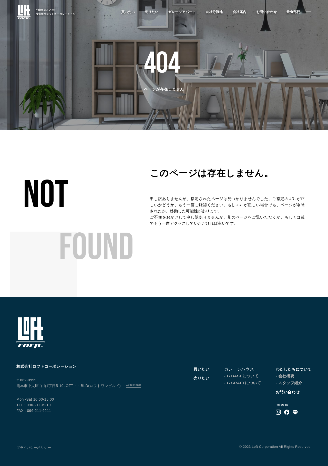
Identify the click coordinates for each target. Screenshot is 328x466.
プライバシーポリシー (33, 448)
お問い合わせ (265, 12)
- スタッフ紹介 (289, 383)
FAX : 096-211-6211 (33, 411)
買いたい (127, 12)
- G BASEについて (241, 376)
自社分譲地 (213, 12)
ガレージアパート (181, 12)
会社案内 (239, 12)
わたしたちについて (294, 369)
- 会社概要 (285, 376)
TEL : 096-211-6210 (33, 405)
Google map (133, 384)
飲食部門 (293, 12)
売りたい (151, 12)
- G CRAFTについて (242, 383)
